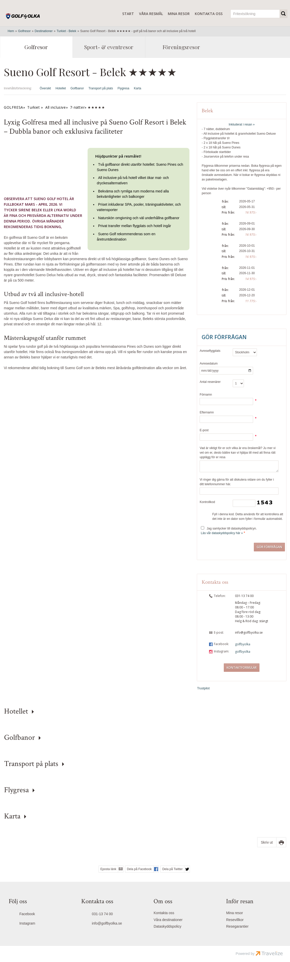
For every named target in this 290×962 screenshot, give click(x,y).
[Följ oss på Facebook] (36, 914)
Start (128, 13)
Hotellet (16, 711)
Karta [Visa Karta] (137, 88)
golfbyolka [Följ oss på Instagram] (242, 651)
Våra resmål (151, 13)
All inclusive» (56, 107)
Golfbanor (19, 738)
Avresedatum (208, 363)
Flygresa (16, 790)
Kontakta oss (209, 13)
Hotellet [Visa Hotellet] (61, 88)
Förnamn (206, 394)
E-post (204, 430)
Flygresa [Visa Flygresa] (123, 88)
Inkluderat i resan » (242, 124)
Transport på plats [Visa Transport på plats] (100, 88)
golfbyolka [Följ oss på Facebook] (242, 644)
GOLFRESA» (14, 107)
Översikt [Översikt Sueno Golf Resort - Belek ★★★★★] (45, 88)
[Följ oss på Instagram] (36, 924)
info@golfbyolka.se (249, 632)
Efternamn (207, 412)
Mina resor (179, 13)
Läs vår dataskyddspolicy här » (222, 533)
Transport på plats (31, 764)
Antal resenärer (210, 382)
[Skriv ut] (271, 842)
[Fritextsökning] (255, 13)
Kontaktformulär (242, 667)
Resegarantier (237, 926)
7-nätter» (78, 107)
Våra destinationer (168, 920)
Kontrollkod (207, 502)
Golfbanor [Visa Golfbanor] (77, 88)
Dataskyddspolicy (167, 926)
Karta (12, 816)
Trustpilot (203, 688)
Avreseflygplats (210, 351)
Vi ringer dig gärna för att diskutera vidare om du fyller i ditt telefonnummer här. (237, 482)
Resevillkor (234, 920)
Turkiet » (35, 107)
